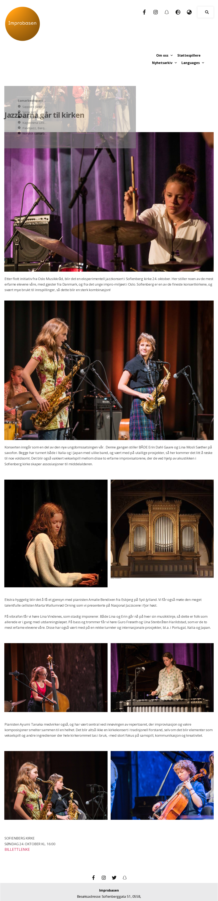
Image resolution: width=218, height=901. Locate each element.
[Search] (207, 12)
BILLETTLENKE (16, 828)
